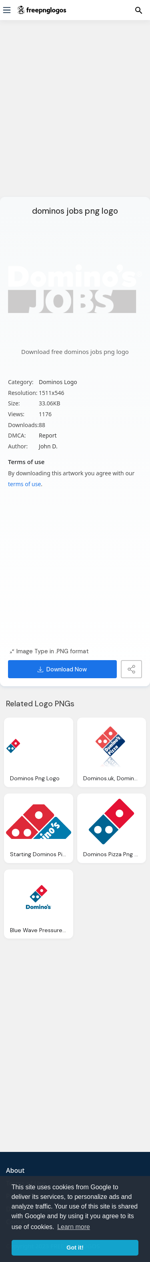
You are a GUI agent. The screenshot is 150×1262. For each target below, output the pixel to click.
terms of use (24, 484)
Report (48, 435)
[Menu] (7, 10)
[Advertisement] (75, 113)
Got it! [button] (74, 1247)
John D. (48, 446)
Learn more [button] (73, 1226)
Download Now (62, 669)
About (15, 1170)
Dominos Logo (58, 382)
